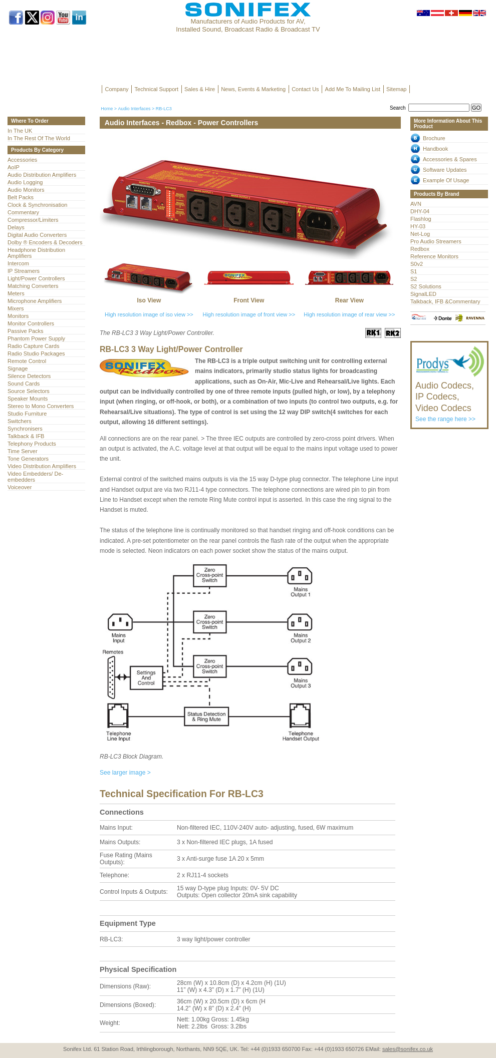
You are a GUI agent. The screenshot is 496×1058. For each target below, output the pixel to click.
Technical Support (156, 89)
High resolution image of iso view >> (149, 314)
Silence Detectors (29, 376)
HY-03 (417, 226)
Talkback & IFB (26, 436)
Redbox (419, 249)
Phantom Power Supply (36, 338)
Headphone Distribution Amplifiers (36, 253)
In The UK (20, 131)
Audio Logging (25, 182)
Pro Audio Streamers (435, 241)
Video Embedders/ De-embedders (35, 477)
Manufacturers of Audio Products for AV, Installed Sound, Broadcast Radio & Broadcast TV (248, 25)
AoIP (14, 167)
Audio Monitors (26, 190)
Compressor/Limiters (33, 220)
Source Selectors (29, 391)
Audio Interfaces (134, 108)
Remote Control (27, 361)
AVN (415, 204)
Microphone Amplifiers (35, 301)
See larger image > (125, 772)
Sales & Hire (199, 89)
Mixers (16, 308)
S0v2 (416, 264)
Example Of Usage (446, 180)
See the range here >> (450, 397)
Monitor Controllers (31, 323)
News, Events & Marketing (253, 89)
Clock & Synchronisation (37, 205)
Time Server (23, 451)
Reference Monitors (434, 256)
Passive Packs (26, 331)
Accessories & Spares (450, 159)
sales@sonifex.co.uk (407, 1049)
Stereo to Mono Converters (41, 406)
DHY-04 (419, 211)
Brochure (434, 138)
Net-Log (420, 234)
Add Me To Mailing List (352, 89)
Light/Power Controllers (36, 278)
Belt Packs (21, 197)
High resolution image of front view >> (248, 314)
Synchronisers (25, 429)
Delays (16, 227)
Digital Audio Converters (37, 235)
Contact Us (305, 89)
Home (107, 108)
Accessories (22, 160)
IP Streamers (24, 271)
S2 (413, 279)
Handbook (435, 149)
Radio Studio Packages (36, 353)
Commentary (23, 212)
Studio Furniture (27, 414)
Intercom (18, 263)
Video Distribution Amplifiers (42, 466)
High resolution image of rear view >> (349, 314)
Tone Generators (28, 459)
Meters (16, 293)
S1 (413, 271)
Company (117, 89)
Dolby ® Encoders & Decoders (45, 242)
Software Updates (445, 170)
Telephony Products (32, 444)
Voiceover (20, 487)
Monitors (18, 316)
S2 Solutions (425, 286)
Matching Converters (33, 286)
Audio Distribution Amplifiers (42, 175)
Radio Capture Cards (33, 346)
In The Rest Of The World (39, 138)
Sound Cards (24, 384)
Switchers (20, 421)
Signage (18, 369)
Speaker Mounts (28, 399)
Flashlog (420, 219)
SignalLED (423, 294)
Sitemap (396, 89)
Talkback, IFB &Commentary (445, 301)
